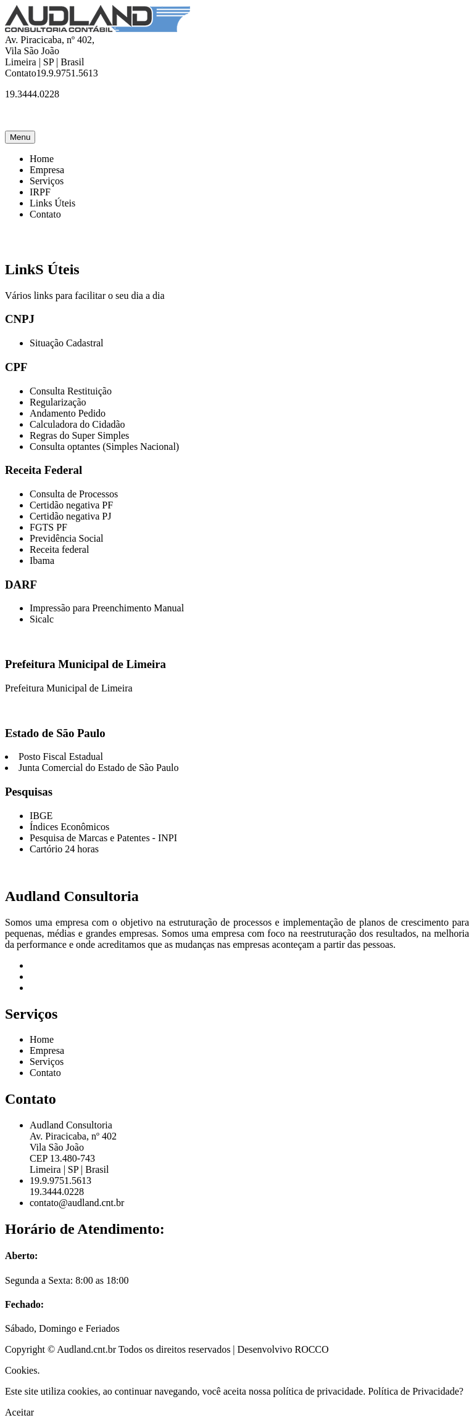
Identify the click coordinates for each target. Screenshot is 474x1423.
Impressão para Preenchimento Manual (107, 608)
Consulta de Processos (74, 494)
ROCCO (311, 1349)
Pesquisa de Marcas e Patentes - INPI (103, 838)
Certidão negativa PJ (70, 516)
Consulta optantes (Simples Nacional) (104, 446)
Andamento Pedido (68, 413)
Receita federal (59, 549)
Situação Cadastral (67, 343)
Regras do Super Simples (79, 435)
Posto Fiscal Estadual (61, 756)
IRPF (40, 192)
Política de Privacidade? (416, 1391)
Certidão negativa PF (71, 505)
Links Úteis (52, 203)
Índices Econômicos (69, 827)
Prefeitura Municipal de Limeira (69, 688)
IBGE (41, 815)
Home (42, 158)
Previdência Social (67, 538)
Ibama (42, 560)
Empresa (47, 170)
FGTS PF (48, 527)
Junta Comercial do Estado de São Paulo (99, 767)
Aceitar (19, 1412)
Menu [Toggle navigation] (20, 137)
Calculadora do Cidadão (77, 424)
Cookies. (22, 1370)
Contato (45, 214)
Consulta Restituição (71, 391)
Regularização (58, 402)
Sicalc (42, 619)
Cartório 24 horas (64, 849)
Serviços (47, 181)
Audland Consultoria (72, 896)
